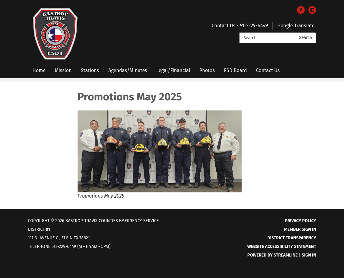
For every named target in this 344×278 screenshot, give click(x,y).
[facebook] (301, 12)
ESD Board (235, 70)
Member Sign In (300, 229)
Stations (90, 70)
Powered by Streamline (272, 255)
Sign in (309, 255)
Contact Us (268, 70)
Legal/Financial (173, 70)
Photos (207, 70)
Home (39, 70)
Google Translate (296, 26)
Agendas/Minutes (127, 70)
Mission (63, 70)
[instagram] (312, 12)
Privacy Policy (300, 220)
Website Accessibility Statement (281, 246)
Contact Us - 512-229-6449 (240, 26)
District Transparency (291, 238)
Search (305, 37)
